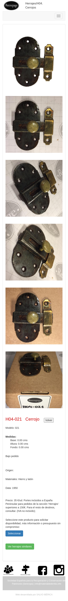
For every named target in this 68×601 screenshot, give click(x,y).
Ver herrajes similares (20, 546)
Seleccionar (14, 533)
